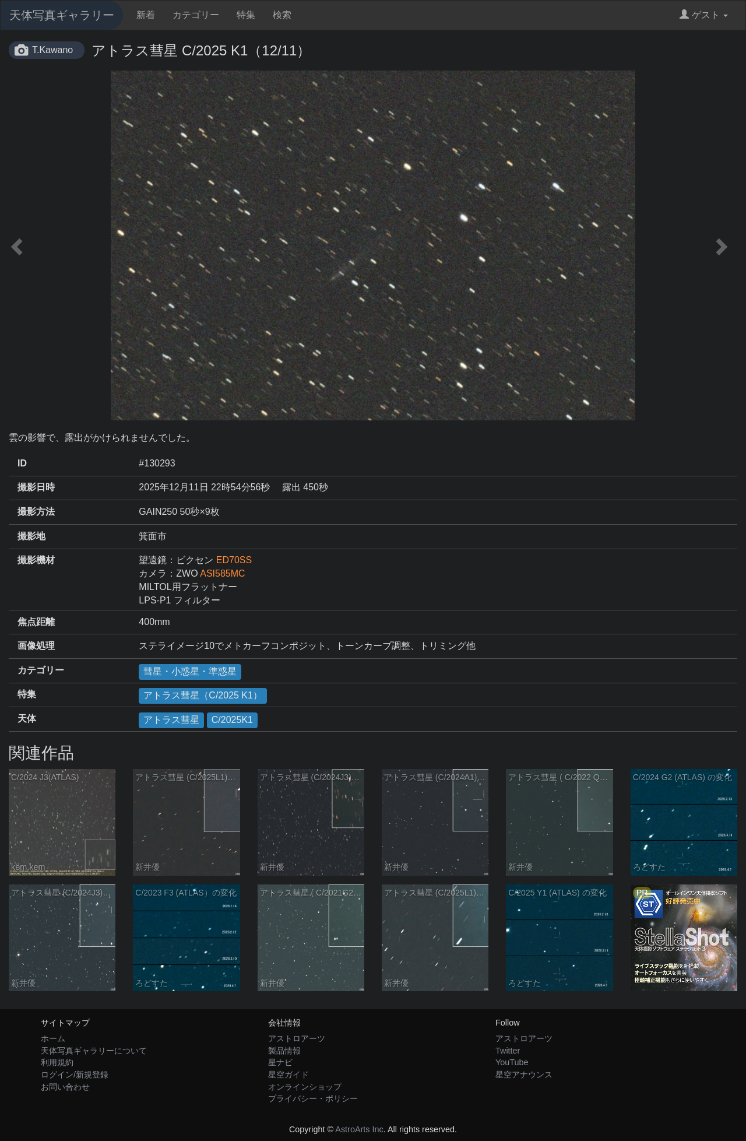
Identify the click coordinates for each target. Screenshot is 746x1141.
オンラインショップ (305, 1086)
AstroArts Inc (359, 1129)
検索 (282, 15)
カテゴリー (196, 15)
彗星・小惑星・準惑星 (190, 671)
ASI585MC (222, 573)
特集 (246, 15)
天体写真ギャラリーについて (94, 1050)
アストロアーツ (296, 1038)
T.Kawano (52, 50)
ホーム (53, 1038)
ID (22, 463)
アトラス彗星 (171, 720)
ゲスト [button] (704, 15)
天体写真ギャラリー (61, 15)
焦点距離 (36, 622)
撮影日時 (36, 487)
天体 (26, 719)
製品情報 (284, 1050)
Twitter (507, 1050)
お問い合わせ (65, 1086)
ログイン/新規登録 (74, 1074)
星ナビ (280, 1062)
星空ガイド (288, 1074)
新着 (145, 15)
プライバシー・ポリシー (313, 1098)
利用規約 (57, 1062)
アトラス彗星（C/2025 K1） (202, 695)
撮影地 (31, 536)
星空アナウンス (524, 1074)
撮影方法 (36, 512)
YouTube (512, 1062)
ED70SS (234, 560)
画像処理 (36, 646)
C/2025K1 (232, 720)
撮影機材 (36, 560)
